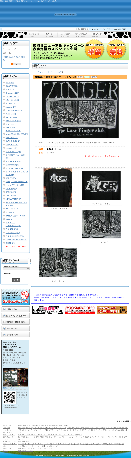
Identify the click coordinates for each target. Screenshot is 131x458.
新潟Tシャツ (8, 448)
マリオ (100, 430)
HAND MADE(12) (13, 121)
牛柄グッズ (22, 448)
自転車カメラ (8, 437)
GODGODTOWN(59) (15, 168)
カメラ (26, 441)
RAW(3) (9, 219)
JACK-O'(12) (11, 188)
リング (31, 444)
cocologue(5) (11, 148)
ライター (92, 444)
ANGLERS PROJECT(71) (17, 134)
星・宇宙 (21, 437)
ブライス (50, 428)
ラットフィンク (60, 428)
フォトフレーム (55, 437)
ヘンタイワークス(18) (15, 185)
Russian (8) (11, 114)
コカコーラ (117, 428)
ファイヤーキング (39, 428)
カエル (119, 430)
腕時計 (98, 444)
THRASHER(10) (13, 233)
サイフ (82, 444)
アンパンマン (63, 434)
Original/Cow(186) (14, 110)
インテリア (123, 437)
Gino (76, 434)
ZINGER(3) (11, 243)
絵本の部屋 (22, 425)
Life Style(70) (12, 100)
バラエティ (22, 439)
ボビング (29, 428)
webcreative (92, 455)
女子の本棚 (31, 425)
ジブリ (94, 430)
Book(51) (10, 82)
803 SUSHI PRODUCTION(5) (13, 129)
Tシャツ (47, 446)
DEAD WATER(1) (13, 152)
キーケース (75, 444)
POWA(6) (10, 212)
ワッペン (47, 444)
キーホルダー (23, 444)
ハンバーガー (100, 428)
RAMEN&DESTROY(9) (16, 216)
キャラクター (8, 430)
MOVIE (125, 428)
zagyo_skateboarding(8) (16, 239)
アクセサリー (8, 439)
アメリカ (6, 428)
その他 (20, 446)
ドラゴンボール (24, 430)
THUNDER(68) (12, 229)
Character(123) (12, 93)
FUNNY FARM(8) (13, 161)
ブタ (124, 430)
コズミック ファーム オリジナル (39, 448)
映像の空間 (63, 425)
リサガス (62, 430)
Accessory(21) (12, 103)
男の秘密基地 (54, 425)
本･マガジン (8, 425)
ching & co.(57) (12, 144)
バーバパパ (78, 430)
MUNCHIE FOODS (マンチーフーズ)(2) (16, 204)
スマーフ (43, 430)
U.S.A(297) (11, 89)
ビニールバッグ (64, 444)
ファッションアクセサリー (47, 434)
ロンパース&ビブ (30, 434)
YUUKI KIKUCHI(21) (15, 236)
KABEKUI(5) (11, 192)
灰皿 (87, 444)
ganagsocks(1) (12, 165)
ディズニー (35, 430)
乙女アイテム (90, 437)
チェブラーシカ (53, 430)
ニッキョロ (80, 437)
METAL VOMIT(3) (13, 199)
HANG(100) (11, 178)
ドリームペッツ (89, 428)
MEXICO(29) (11, 117)
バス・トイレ (106, 437)
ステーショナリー (68, 437)
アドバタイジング (110, 430)
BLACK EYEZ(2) (13, 141)
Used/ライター (108, 444)
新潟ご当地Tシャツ (25, 451)
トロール (70, 428)
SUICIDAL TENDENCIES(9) (13, 224)
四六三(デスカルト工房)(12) (16, 156)
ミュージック (31, 437)
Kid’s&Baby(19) (13, 96)
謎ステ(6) (10, 124)
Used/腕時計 (119, 444)
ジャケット (28, 446)
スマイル (109, 428)
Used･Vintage (9, 441)
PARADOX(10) (12, 209)
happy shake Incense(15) (17, 182)
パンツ (35, 446)
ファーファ (78, 428)
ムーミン (70, 430)
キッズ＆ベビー (9, 432)
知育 (80, 434)
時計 (47, 437)
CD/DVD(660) (12, 86)
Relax (97, 437)
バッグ (41, 446)
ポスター (21, 428)
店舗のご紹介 (8, 388)
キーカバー (38, 444)
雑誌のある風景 (42, 425)
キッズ (20, 434)
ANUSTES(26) (12, 138)
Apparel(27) (11, 107)
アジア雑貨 (40, 437)
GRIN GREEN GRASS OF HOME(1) (17, 173)
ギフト (5, 451)
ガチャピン (87, 430)
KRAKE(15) (11, 195)
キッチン (114, 437)
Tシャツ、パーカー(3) (17, 246)
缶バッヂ (54, 444)
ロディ (71, 434)
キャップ (54, 446)
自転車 (20, 441)
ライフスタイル (9, 434)
